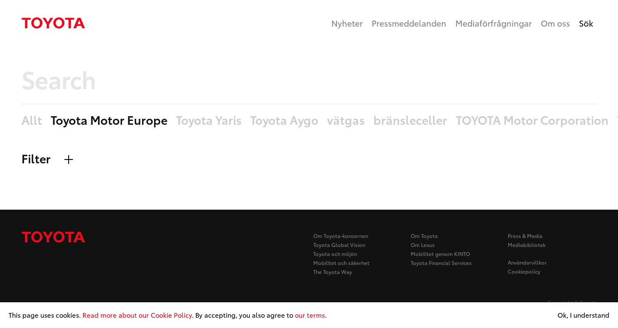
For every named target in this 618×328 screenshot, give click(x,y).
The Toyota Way (332, 271)
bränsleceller (410, 120)
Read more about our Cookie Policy (137, 314)
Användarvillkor (527, 262)
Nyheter (347, 23)
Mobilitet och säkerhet (341, 262)
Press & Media (525, 235)
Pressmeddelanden (409, 23)
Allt (31, 120)
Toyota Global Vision (339, 244)
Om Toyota (424, 235)
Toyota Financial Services (441, 262)
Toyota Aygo (284, 120)
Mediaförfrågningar (493, 23)
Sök (586, 23)
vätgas (346, 120)
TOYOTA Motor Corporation (532, 120)
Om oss (555, 23)
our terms (310, 314)
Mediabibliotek (526, 244)
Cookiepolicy (524, 271)
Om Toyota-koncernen (340, 235)
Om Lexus (423, 244)
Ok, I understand (583, 315)
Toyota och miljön (335, 253)
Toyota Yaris (209, 120)
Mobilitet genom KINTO (440, 253)
